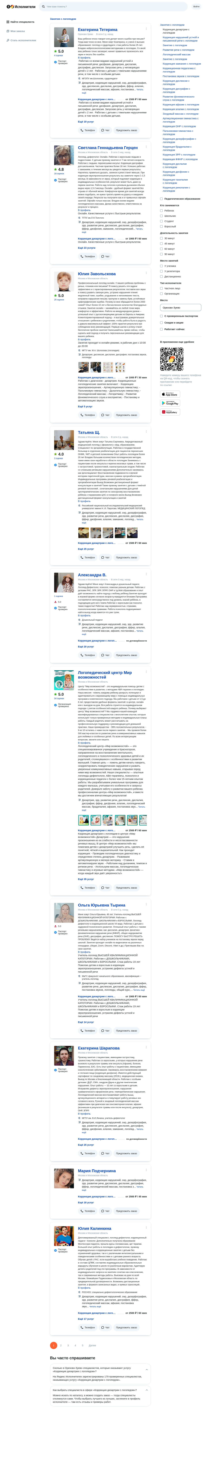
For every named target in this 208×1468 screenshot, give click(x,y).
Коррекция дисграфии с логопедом (176, 90)
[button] (87, 130)
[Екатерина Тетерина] (64, 37)
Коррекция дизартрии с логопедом (97, 99)
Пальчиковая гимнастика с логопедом (178, 132)
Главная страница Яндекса (8, 6)
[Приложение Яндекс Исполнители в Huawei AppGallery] (170, 411)
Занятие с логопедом (175, 45)
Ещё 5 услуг (85, 406)
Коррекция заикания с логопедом (182, 63)
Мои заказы (16, 31)
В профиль (84, 57)
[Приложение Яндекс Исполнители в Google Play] (170, 403)
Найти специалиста (20, 21)
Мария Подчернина (97, 1171)
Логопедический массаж (176, 54)
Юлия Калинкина (94, 1228)
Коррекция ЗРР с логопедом (179, 154)
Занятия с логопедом (172, 24)
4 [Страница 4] (75, 1345)
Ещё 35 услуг (86, 879)
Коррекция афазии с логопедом (181, 104)
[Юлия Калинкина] (64, 1236)
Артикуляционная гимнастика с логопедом (180, 120)
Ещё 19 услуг (86, 121)
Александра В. (92, 575)
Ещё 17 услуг (86, 1318)
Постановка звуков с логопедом (181, 76)
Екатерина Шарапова (99, 1048)
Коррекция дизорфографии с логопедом (179, 140)
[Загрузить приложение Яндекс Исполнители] (180, 359)
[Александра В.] (64, 582)
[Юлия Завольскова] (64, 281)
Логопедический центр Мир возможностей (105, 674)
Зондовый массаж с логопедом (180, 113)
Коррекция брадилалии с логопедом (177, 148)
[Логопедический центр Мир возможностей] (64, 680)
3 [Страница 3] (68, 1345)
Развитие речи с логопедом (178, 49)
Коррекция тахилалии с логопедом (175, 181)
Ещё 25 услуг (86, 548)
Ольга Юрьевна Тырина (101, 905)
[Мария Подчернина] (64, 1178)
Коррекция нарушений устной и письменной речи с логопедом (181, 39)
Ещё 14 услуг (86, 1022)
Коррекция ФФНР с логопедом (180, 159)
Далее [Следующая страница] (92, 1345)
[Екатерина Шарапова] (64, 1056)
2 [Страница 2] (61, 1345)
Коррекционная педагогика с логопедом (179, 70)
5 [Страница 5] (82, 1345)
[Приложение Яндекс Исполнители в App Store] (170, 394)
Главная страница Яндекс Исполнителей (21, 6)
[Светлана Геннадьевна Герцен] (64, 155)
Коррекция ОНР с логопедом (179, 126)
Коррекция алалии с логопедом (181, 109)
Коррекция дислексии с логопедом (176, 82)
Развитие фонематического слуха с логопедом (178, 98)
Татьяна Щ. (89, 432)
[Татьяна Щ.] (64, 440)
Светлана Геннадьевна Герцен (108, 147)
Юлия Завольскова (97, 274)
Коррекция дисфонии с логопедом (176, 173)
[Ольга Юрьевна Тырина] (64, 913)
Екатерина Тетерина (97, 29)
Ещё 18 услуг (86, 1202)
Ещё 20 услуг (86, 646)
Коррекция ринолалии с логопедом (176, 189)
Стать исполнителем (21, 40)
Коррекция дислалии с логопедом (175, 165)
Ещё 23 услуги (86, 247)
